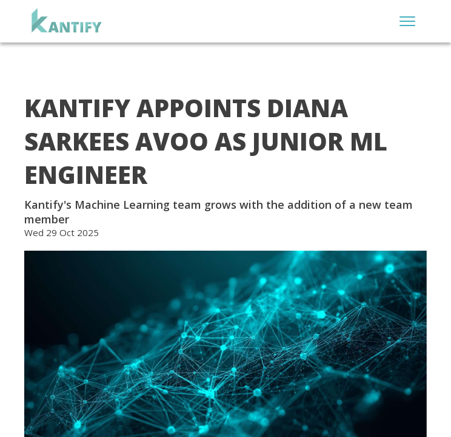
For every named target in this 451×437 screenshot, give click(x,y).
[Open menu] (407, 21)
